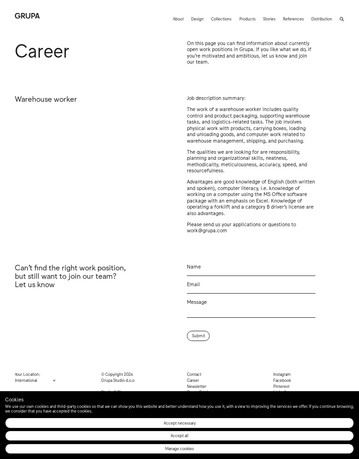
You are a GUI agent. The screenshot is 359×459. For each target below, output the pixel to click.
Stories (269, 18)
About (178, 18)
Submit (198, 335)
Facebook (282, 380)
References (293, 18)
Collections (221, 18)
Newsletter (196, 386)
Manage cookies (179, 448)
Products (247, 18)
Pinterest (281, 386)
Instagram (282, 374)
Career (193, 380)
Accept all (179, 435)
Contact (194, 374)
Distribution (321, 18)
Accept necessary (180, 422)
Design (197, 18)
